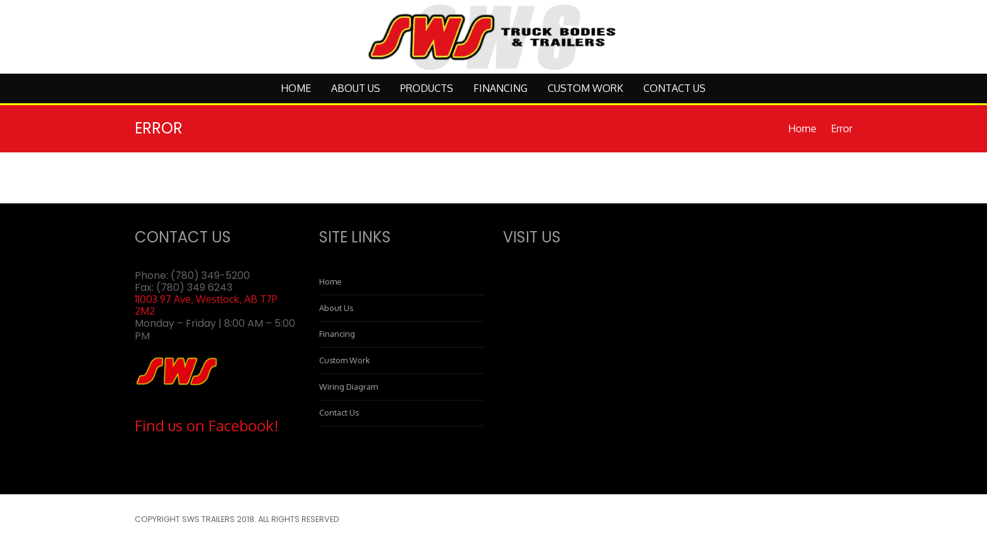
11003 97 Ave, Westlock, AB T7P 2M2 (206, 305)
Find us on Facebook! (206, 425)
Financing (500, 88)
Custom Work (585, 88)
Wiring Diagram (348, 387)
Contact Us (674, 88)
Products (426, 88)
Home (296, 88)
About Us (355, 88)
